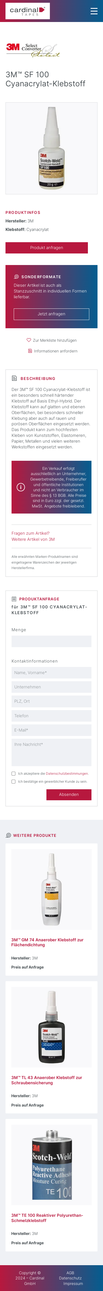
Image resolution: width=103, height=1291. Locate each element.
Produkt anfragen (46, 247)
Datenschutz (70, 1278)
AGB (70, 1272)
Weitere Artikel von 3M (33, 539)
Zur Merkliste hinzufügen (55, 340)
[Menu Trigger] (94, 11)
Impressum (73, 1283)
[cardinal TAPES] (27, 11)
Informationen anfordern (55, 351)
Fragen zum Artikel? (30, 533)
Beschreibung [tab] (37, 378)
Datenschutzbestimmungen (67, 773)
